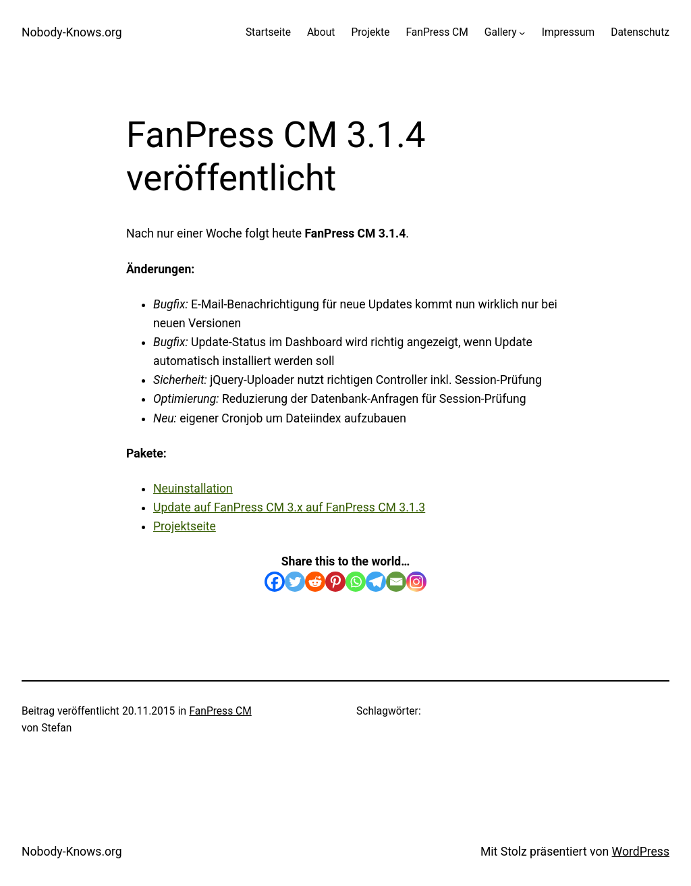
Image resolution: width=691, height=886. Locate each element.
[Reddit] (315, 582)
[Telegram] (376, 582)
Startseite (268, 32)
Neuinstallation (193, 488)
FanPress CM (220, 711)
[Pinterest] (335, 582)
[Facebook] (275, 582)
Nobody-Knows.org (72, 32)
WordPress (640, 851)
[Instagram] (416, 582)
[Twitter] (295, 582)
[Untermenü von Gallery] (522, 33)
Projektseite (184, 526)
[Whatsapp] (356, 582)
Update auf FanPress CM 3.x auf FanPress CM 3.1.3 (289, 507)
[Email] (396, 582)
